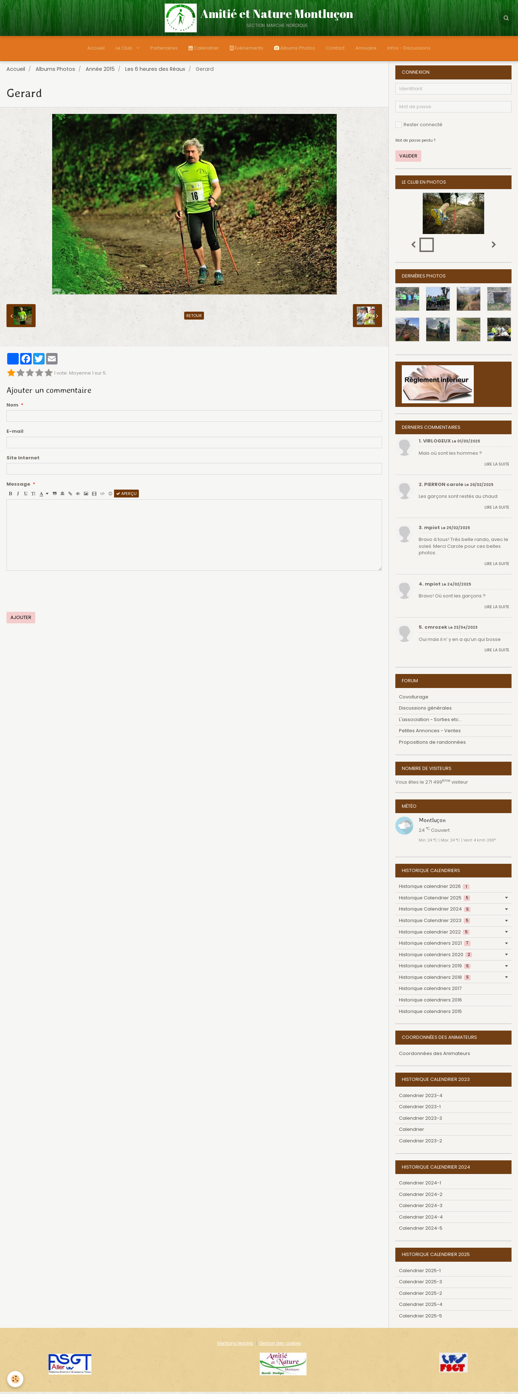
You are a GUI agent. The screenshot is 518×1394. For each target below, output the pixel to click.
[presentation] (61, 593)
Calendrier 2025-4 (420, 1306)
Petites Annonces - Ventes (430, 732)
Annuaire (366, 48)
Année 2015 (100, 71)
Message (18, 486)
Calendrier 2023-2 (420, 1142)
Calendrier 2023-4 (420, 1097)
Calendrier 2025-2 (420, 1295)
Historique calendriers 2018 (435, 979)
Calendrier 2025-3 (420, 1283)
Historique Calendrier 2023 (434, 922)
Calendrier (203, 48)
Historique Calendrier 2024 (435, 911)
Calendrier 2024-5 (420, 1230)
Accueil (96, 48)
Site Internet (23, 460)
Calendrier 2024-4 (421, 1219)
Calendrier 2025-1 (420, 1272)
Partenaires (164, 48)
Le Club (124, 48)
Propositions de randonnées (432, 744)
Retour (194, 318)
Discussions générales (425, 710)
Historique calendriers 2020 (435, 956)
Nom (12, 407)
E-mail (14, 433)
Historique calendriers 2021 (435, 945)
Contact (335, 48)
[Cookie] (15, 1379)
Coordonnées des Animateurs (434, 1055)
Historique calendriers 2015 (430, 1013)
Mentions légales (235, 1345)
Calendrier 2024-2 (420, 1196)
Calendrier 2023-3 (420, 1120)
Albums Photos (294, 48)
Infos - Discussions (409, 48)
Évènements (246, 48)
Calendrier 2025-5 (420, 1318)
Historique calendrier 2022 (434, 934)
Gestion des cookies (280, 1345)
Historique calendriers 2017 (430, 990)
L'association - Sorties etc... (430, 721)
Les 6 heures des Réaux (155, 71)
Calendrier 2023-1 (420, 1108)
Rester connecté (418, 126)
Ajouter (20, 619)
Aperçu (126, 496)
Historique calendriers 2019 (435, 967)
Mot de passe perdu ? (415, 142)
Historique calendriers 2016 (430, 1002)
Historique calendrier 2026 (434, 888)
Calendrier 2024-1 (420, 1185)
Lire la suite (497, 466)
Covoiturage (413, 699)
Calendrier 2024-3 (420, 1207)
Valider (408, 158)
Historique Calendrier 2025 (434, 900)
